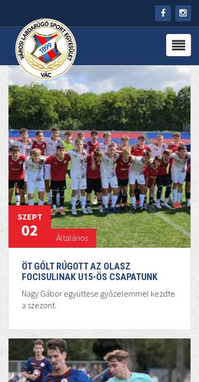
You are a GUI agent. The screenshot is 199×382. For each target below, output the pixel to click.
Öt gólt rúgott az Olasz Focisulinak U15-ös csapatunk (90, 271)
